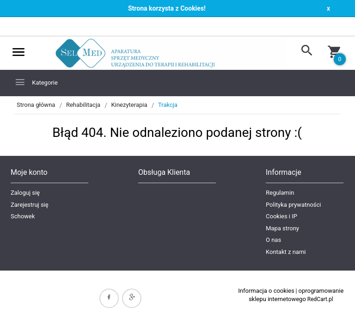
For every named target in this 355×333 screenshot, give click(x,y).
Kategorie (36, 82)
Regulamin (280, 192)
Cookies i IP (281, 216)
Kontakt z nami (286, 251)
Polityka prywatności (293, 204)
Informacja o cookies (266, 290)
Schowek (23, 216)
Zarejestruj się (30, 204)
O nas (273, 239)
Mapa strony (282, 228)
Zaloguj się (25, 192)
